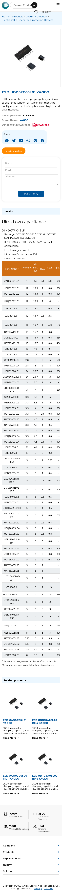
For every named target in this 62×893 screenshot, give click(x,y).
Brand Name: (10, 120)
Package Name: (11, 115)
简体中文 (46, 12)
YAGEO (24, 120)
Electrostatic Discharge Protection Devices (27, 20)
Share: (6, 134)
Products (17, 16)
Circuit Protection (36, 16)
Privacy (38, 888)
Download (42, 124)
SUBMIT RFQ (31, 193)
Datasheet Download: (16, 124)
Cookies (48, 888)
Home (6, 16)
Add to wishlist (13, 151)
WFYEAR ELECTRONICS (6, 5)
